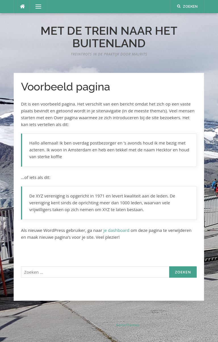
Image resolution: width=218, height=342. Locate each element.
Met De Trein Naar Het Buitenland (109, 37)
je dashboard (116, 230)
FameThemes (127, 324)
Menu (36, 6)
